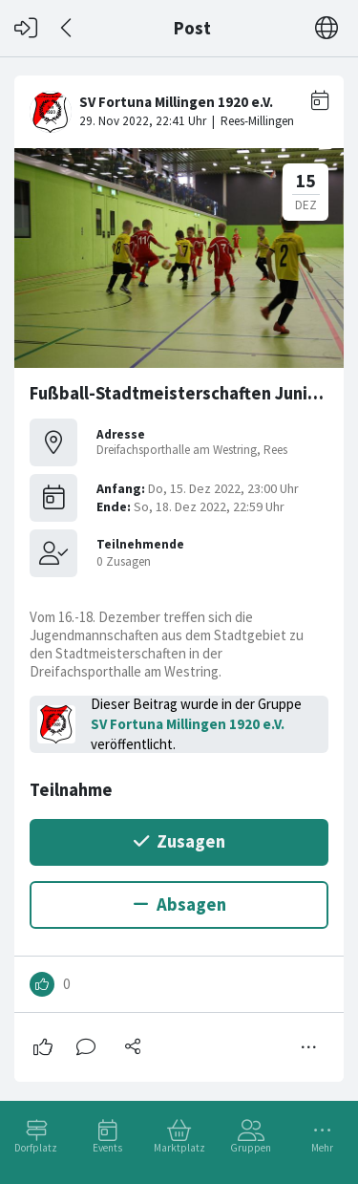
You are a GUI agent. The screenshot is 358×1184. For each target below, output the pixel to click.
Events (107, 1147)
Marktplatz (179, 1147)
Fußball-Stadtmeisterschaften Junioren (187, 393)
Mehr (322, 1147)
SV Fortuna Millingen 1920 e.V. (187, 724)
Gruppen (250, 1147)
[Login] (26, 28)
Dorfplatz (35, 1147)
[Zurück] (67, 28)
